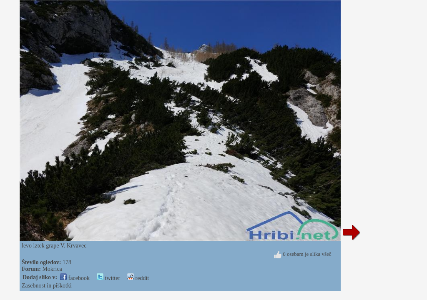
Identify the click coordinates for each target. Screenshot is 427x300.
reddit (138, 278)
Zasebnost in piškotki (47, 285)
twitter (108, 278)
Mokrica (52, 269)
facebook (75, 278)
